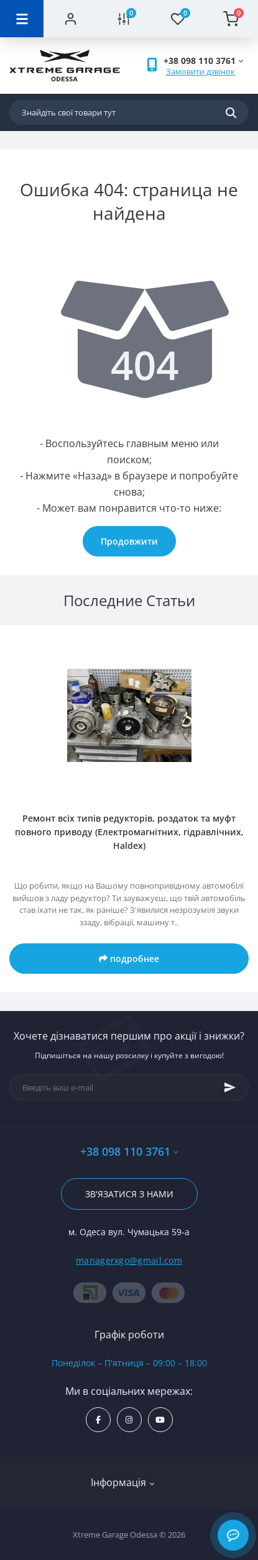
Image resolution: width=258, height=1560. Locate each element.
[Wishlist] (178, 18)
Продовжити (129, 541)
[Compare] (123, 18)
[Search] (231, 112)
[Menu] (22, 18)
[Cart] (231, 18)
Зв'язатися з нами (129, 1194)
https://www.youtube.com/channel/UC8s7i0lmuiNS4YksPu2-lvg (160, 1420)
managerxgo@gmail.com (129, 1260)
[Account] (70, 18)
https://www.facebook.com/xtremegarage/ (98, 1420)
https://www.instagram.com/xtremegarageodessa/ (129, 1420)
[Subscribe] (230, 1087)
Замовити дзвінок (200, 71)
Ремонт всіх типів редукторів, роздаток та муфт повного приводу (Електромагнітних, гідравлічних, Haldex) (129, 831)
